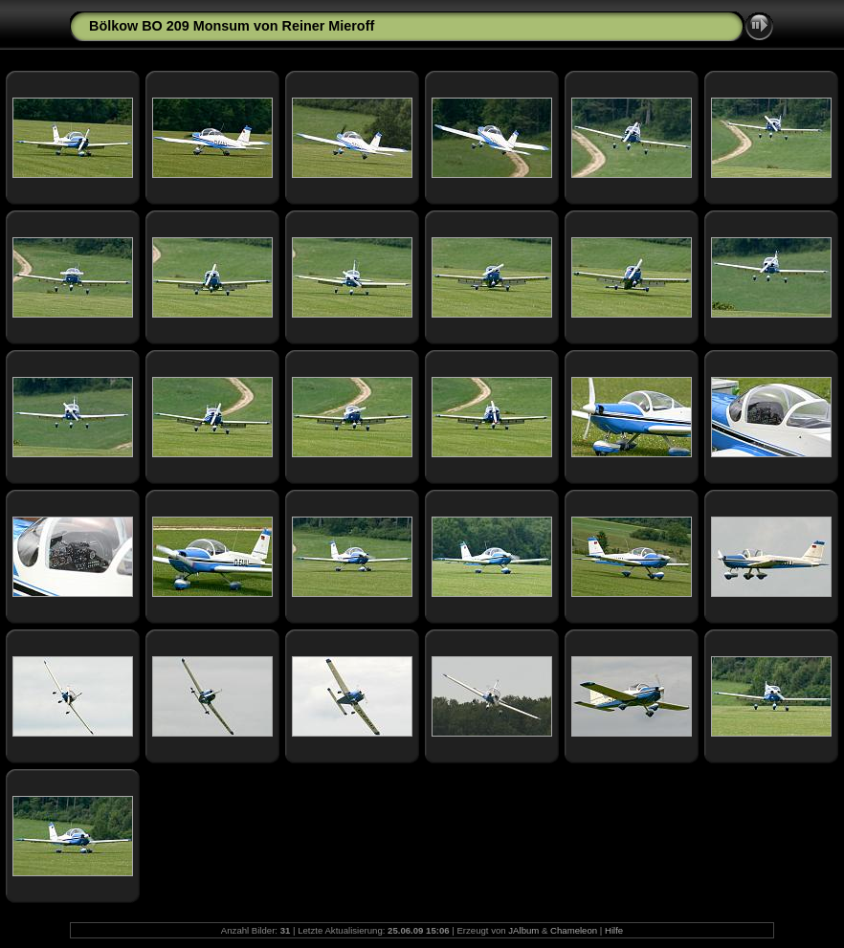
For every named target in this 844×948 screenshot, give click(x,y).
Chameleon (573, 930)
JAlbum (523, 930)
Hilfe (614, 930)
